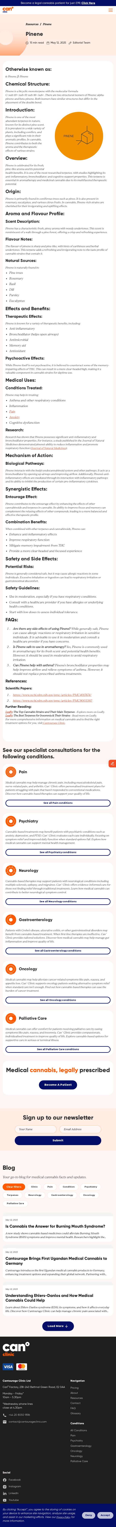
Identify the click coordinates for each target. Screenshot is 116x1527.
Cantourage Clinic (54, 723)
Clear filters (13, 1186)
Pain (12, 411)
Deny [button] (88, 1515)
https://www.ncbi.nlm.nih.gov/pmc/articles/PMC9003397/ (53, 701)
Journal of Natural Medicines (48, 448)
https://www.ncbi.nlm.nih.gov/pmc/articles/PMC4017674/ (52, 695)
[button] (110, 10)
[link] (32, 24)
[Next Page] (58, 1326)
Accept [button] (105, 1515)
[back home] (16, 1349)
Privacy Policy (63, 1517)
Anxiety (14, 417)
